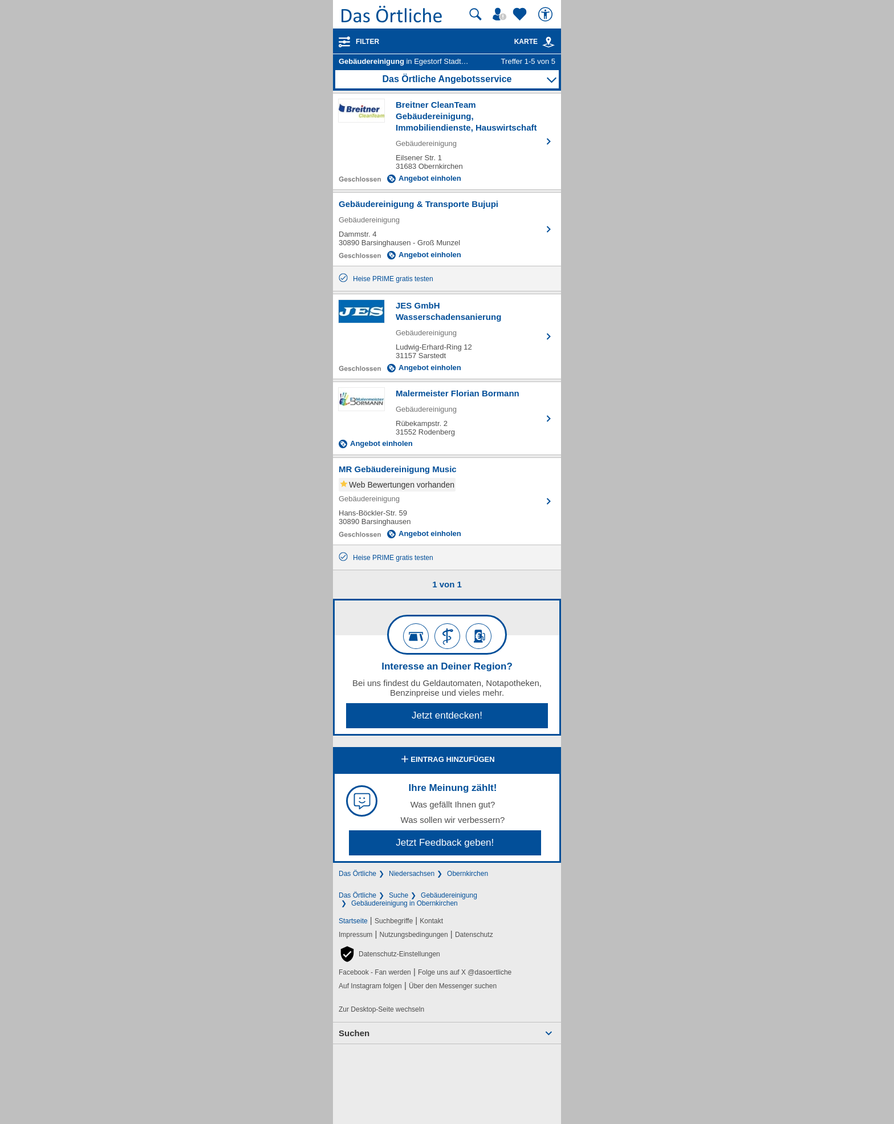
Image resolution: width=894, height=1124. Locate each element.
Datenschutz (474, 935)
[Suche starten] (475, 14)
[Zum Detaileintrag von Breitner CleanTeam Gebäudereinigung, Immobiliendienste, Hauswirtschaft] (447, 141)
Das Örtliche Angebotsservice (446, 79)
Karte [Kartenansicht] (534, 42)
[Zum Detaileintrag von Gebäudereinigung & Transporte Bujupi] (447, 229)
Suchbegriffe (394, 921)
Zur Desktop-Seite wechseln (381, 1009)
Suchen (354, 1033)
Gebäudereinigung (449, 895)
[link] (548, 42)
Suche (398, 895)
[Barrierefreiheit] (546, 14)
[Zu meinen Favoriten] (521, 14)
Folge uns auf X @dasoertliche (464, 972)
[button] (389, 954)
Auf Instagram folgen (370, 986)
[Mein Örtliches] (501, 14)
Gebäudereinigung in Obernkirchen (404, 903)
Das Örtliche (357, 874)
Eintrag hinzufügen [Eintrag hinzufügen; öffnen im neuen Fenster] (446, 760)
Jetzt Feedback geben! (445, 842)
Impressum (355, 935)
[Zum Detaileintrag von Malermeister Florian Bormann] (447, 418)
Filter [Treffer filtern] (367, 42)
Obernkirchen (467, 874)
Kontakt (431, 921)
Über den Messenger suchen (453, 986)
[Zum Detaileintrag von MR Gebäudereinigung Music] (447, 501)
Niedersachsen (411, 874)
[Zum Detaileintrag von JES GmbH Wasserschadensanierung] (447, 336)
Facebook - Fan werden (375, 972)
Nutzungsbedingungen (414, 935)
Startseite (353, 921)
